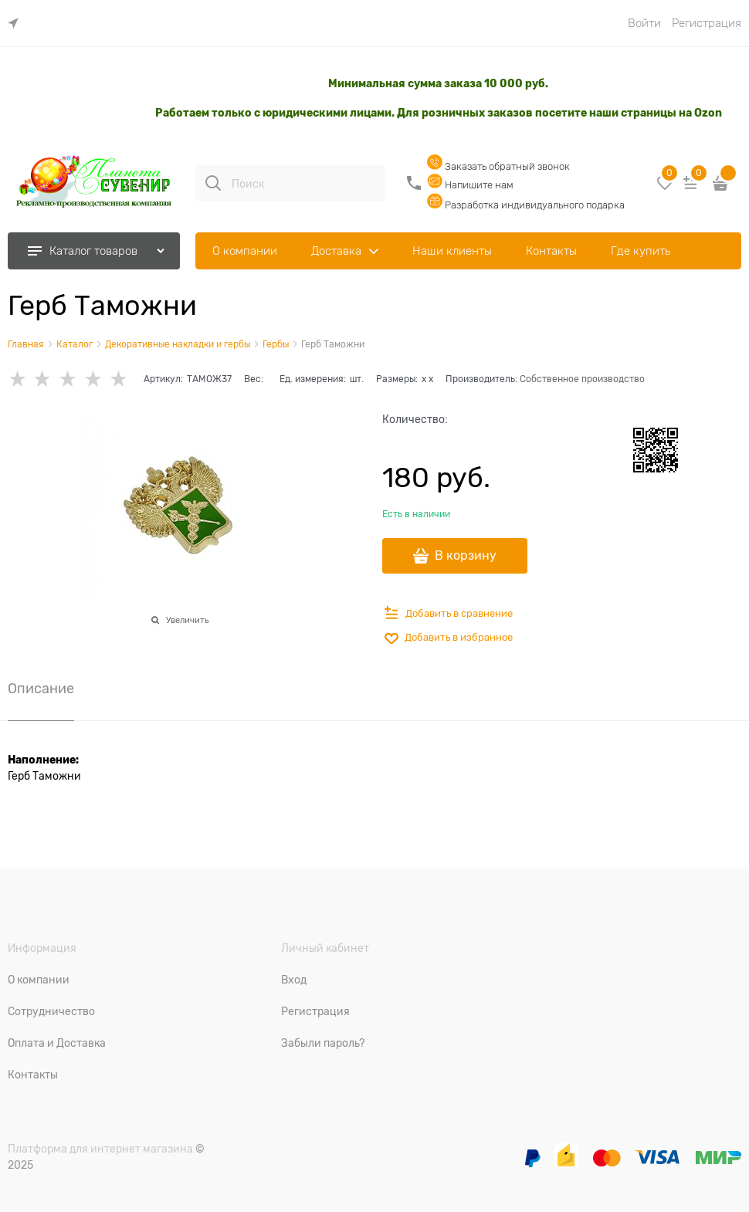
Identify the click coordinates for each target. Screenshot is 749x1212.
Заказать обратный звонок (498, 166)
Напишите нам (470, 185)
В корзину (466, 556)
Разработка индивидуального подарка (526, 205)
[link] (17, 23)
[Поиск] (213, 182)
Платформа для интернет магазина (100, 1149)
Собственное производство (582, 379)
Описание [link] (41, 689)
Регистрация (706, 23)
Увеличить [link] (187, 620)
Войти (644, 23)
